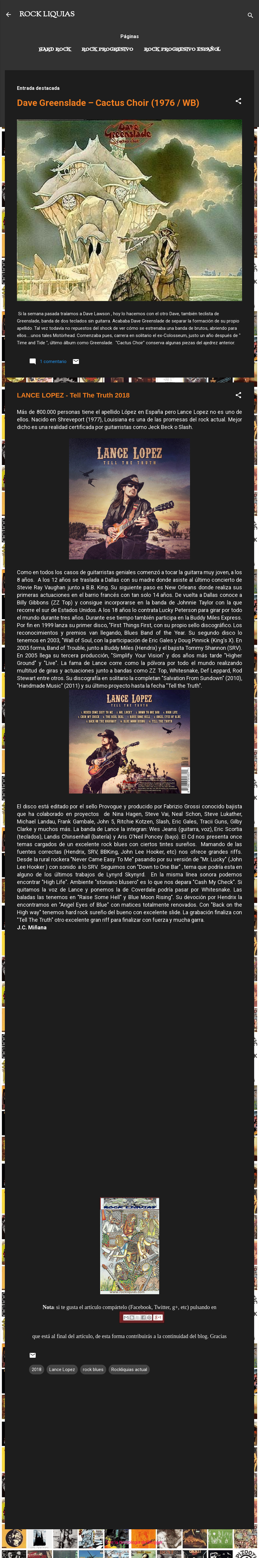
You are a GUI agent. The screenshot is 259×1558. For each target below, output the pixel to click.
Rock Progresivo (107, 49)
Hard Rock (55, 49)
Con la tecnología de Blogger (129, 1542)
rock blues (93, 1369)
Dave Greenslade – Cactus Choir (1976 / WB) (108, 102)
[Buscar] (250, 16)
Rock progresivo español (182, 49)
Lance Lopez (62, 1369)
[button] (238, 102)
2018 (36, 1369)
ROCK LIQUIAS (46, 14)
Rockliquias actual (129, 1369)
